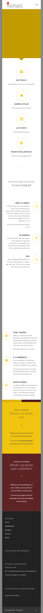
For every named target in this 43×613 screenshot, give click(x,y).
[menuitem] (37, 4)
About (28, 227)
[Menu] (37, 4)
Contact (7, 534)
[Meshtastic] (18, 4)
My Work (8, 530)
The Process (9, 526)
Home (7, 522)
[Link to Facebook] (36, 610)
